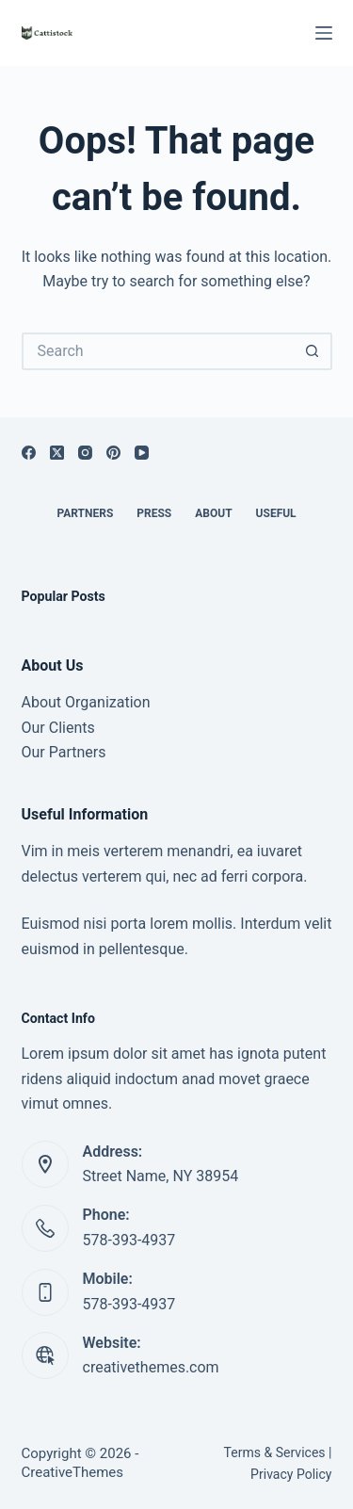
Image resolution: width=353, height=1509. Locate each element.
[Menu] (323, 32)
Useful (276, 513)
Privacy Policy (290, 1474)
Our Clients (58, 728)
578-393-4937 (129, 1240)
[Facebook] (29, 453)
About (213, 513)
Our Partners (64, 752)
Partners (84, 513)
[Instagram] (85, 453)
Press (153, 513)
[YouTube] (142, 453)
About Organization (86, 702)
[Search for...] (158, 351)
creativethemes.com (151, 1367)
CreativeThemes (73, 1472)
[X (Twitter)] (57, 453)
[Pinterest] (113, 453)
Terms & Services (275, 1452)
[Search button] (313, 351)
